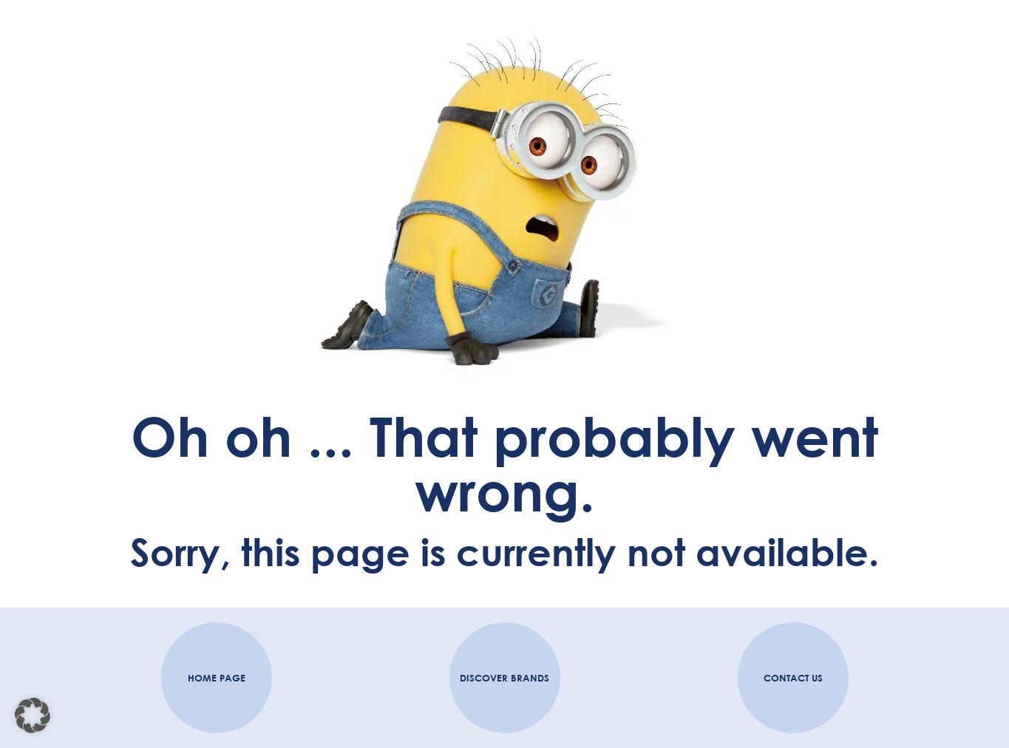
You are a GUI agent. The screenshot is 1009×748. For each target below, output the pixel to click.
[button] (32, 715)
